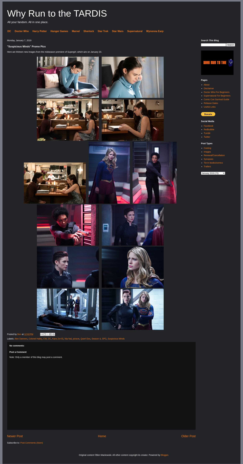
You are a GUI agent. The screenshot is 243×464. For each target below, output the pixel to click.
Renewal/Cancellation (214, 155)
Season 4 (96, 338)
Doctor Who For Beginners (217, 92)
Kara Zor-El (57, 338)
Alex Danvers (21, 338)
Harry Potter (39, 31)
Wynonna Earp (154, 31)
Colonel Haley (35, 338)
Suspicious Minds (116, 338)
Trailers (207, 166)
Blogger (164, 455)
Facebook (208, 126)
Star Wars (118, 31)
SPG (104, 338)
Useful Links (210, 107)
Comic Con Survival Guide (216, 99)
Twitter (207, 137)
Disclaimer (209, 88)
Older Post (188, 436)
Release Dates (211, 103)
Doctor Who (22, 31)
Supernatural (135, 31)
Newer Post (15, 436)
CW (45, 338)
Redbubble (209, 129)
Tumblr (207, 133)
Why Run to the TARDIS (57, 13)
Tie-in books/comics (213, 163)
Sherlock (88, 31)
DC (9, 31)
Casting (207, 148)
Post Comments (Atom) (31, 443)
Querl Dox (85, 338)
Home (102, 436)
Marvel (76, 31)
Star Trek (103, 31)
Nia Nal (68, 338)
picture (76, 338)
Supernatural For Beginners (217, 95)
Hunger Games (59, 31)
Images (207, 152)
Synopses (208, 159)
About (207, 84)
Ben (19, 334)
